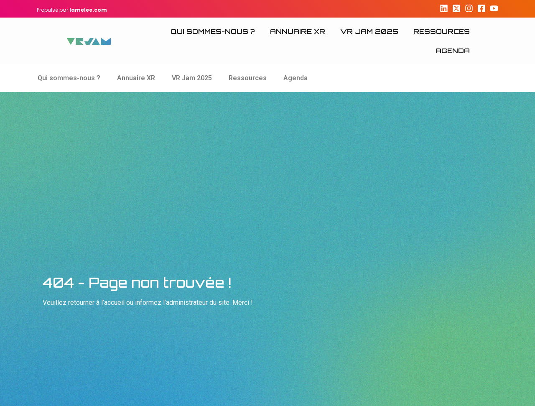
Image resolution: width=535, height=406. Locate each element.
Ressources (441, 31)
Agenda (453, 50)
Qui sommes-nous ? (213, 31)
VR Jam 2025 (369, 31)
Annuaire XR (297, 31)
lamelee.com (88, 9)
